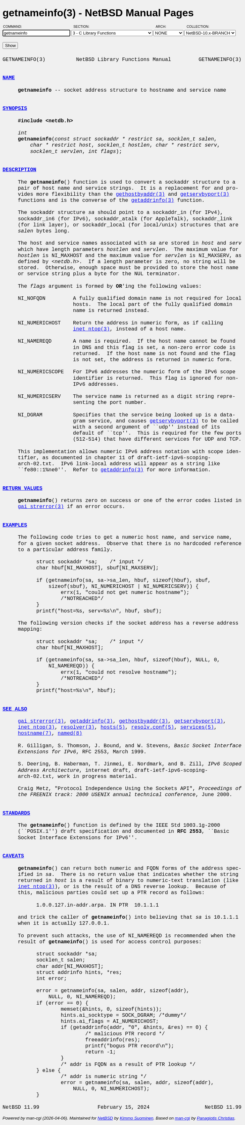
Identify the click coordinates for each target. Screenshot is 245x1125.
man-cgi (182, 1118)
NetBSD (105, 1118)
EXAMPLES (15, 525)
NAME (9, 77)
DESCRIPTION (19, 169)
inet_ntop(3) (91, 329)
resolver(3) (77, 727)
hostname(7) (35, 733)
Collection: (198, 26)
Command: (14, 26)
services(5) (197, 727)
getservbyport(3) (204, 194)
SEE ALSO (15, 709)
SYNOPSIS (15, 108)
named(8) (70, 733)
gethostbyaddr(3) (140, 194)
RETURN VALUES (22, 488)
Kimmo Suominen (136, 1118)
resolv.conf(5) (152, 727)
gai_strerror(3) (41, 506)
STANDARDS (16, 813)
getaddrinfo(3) (152, 200)
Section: (82, 26)
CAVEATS (13, 856)
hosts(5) (112, 727)
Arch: (164, 26)
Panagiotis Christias (215, 1118)
